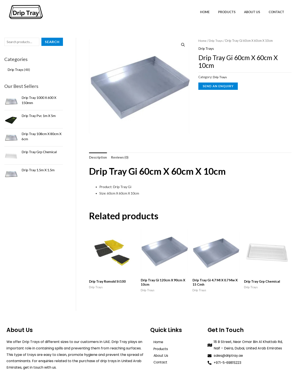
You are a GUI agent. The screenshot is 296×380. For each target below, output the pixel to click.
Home (213, 12)
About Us (256, 12)
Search (52, 42)
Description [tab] (98, 157)
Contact (277, 12)
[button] (183, 45)
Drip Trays (216, 40)
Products (232, 12)
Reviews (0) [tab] (121, 157)
